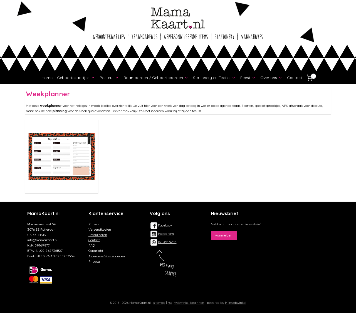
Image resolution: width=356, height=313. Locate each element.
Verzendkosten (99, 229)
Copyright (95, 250)
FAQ (91, 245)
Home (47, 77)
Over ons (271, 77)
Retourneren (97, 235)
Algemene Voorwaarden (106, 256)
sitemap (159, 303)
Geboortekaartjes (76, 77)
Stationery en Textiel (214, 77)
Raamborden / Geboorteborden (156, 77)
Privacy (94, 261)
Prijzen (93, 224)
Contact (294, 77)
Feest (248, 77)
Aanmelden (223, 235)
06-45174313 (167, 242)
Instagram (162, 233)
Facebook (161, 225)
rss (170, 303)
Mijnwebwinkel (235, 303)
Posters (109, 77)
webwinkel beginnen (189, 303)
